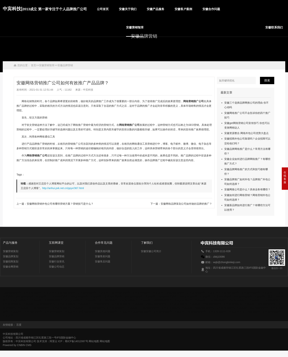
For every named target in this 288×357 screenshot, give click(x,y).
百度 (18, 323)
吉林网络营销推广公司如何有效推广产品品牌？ (64, 303)
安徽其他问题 (102, 251)
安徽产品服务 (155, 9)
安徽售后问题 (102, 261)
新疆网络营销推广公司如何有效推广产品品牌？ (105, 311)
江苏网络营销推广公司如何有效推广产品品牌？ (235, 300)
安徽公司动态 (56, 266)
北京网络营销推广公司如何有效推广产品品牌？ (84, 292)
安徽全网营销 (10, 266)
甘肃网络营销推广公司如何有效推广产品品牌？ (248, 292)
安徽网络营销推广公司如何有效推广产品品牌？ (30, 292)
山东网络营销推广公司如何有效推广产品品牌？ (59, 307)
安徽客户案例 (183, 9)
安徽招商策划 (10, 261)
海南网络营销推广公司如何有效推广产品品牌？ (186, 296)
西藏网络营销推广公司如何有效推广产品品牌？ (160, 311)
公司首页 (103, 9)
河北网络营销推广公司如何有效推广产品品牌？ (240, 296)
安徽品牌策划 (10, 256)
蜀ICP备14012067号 (76, 340)
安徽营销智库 (135, 27)
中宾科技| (45, 8)
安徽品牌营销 (65, 65)
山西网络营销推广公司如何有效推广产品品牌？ (168, 307)
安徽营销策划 (10, 251)
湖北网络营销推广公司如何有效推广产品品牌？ (126, 300)
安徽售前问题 (102, 256)
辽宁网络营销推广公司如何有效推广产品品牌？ (118, 303)
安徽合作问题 (211, 9)
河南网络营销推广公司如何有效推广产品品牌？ (71, 300)
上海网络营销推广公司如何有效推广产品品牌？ (113, 307)
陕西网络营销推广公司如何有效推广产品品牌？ (222, 307)
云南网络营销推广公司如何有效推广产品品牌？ (215, 311)
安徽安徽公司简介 (151, 251)
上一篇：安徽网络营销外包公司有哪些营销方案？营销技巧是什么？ (54, 203)
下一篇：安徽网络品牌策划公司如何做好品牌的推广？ (181, 203)
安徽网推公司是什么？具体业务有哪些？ (247, 189)
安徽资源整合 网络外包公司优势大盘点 (246, 133)
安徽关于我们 (127, 9)
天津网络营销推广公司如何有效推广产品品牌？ (51, 311)
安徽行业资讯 (56, 261)
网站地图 (94, 340)
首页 (33, 65)
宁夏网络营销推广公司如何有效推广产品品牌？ (230, 303)
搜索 (267, 80)
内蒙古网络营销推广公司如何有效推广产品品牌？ (174, 303)
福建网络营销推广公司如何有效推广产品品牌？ (193, 292)
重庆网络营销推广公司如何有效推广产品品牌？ (139, 292)
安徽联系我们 (274, 27)
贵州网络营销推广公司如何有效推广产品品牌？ (131, 296)
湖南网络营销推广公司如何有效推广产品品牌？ (181, 300)
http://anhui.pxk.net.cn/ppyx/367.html (63, 188)
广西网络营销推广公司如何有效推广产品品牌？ (77, 296)
